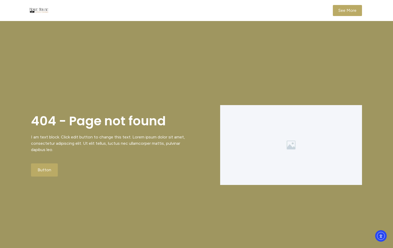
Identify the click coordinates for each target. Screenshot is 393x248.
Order (241, 10)
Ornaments (218, 10)
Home (193, 10)
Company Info (268, 10)
